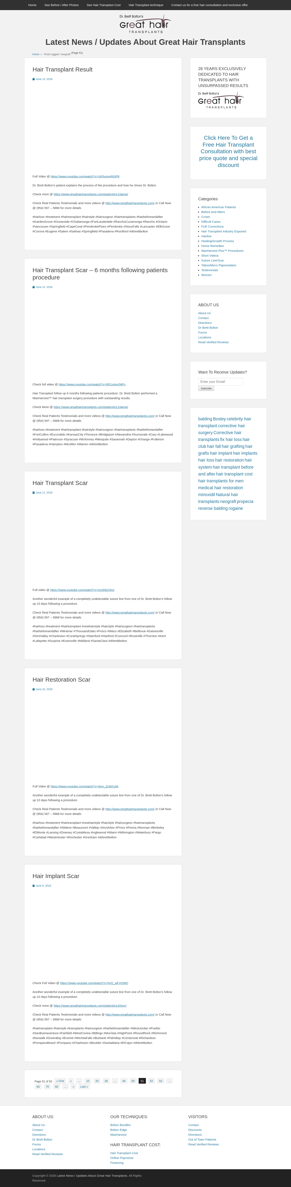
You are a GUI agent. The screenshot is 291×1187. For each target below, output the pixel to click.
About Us (204, 313)
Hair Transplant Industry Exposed (223, 231)
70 (47, 1086)
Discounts (195, 1129)
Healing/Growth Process (217, 241)
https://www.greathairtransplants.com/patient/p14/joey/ (90, 1005)
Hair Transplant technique (146, 5)
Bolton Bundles (120, 1125)
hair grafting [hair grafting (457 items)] (233, 446)
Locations (204, 337)
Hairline (206, 236)
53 (160, 1081)
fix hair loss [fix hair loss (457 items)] (231, 439)
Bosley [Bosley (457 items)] (219, 419)
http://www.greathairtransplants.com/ (130, 203)
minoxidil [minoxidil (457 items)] (206, 494)
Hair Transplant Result (63, 69)
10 (88, 1081)
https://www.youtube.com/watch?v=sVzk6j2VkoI (82, 590)
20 (97, 1081)
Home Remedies (212, 246)
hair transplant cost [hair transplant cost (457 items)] (234, 474)
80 (56, 1086)
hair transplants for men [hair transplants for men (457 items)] (221, 481)
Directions (205, 322)
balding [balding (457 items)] (205, 419)
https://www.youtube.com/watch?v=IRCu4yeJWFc (92, 384)
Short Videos (210, 255)
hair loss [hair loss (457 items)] (206, 460)
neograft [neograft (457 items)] (228, 501)
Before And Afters (213, 212)
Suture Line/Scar (212, 260)
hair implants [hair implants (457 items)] (245, 453)
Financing (116, 1162)
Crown (205, 216)
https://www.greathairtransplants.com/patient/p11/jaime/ (91, 194)
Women (206, 275)
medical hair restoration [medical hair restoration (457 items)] (220, 487)
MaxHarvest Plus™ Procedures (222, 250)
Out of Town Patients (202, 1139)
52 (151, 1081)
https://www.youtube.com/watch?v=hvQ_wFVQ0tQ (94, 983)
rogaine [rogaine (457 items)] (236, 508)
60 (38, 1086)
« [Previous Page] (71, 1081)
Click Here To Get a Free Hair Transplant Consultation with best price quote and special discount (228, 151)
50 (133, 1081)
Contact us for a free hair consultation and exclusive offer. (210, 5)
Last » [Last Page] (84, 1086)
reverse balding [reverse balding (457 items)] (213, 508)
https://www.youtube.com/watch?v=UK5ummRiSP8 (85, 176)
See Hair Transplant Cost (104, 5)
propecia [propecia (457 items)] (245, 501)
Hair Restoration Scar (62, 679)
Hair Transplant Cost (124, 1153)
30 (106, 1081)
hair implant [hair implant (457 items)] (221, 453)
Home (32, 5)
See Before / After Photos (61, 5)
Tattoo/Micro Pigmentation (218, 265)
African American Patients (218, 207)
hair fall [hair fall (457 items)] (214, 446)
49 (123, 1081)
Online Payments (121, 1158)
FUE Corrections (212, 226)
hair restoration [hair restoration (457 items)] (229, 460)
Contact (203, 318)
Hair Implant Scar (56, 876)
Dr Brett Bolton (208, 327)
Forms (202, 332)
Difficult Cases (211, 221)
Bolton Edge (118, 1129)
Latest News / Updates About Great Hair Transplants (145, 42)
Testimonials (209, 270)
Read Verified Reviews (213, 342)
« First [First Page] (60, 1081)
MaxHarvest (118, 1134)
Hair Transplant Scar (60, 483)
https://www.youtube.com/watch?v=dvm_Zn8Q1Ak (84, 786)
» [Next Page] (73, 1086)
